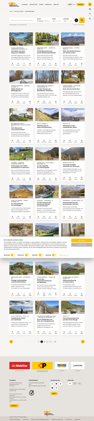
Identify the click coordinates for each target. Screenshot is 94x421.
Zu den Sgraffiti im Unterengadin (44, 169)
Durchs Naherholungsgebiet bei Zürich (19, 246)
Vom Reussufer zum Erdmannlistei (18, 131)
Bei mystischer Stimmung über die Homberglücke (70, 246)
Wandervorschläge (18, 11)
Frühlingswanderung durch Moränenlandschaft (45, 53)
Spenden (80, 4)
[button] (90, 4)
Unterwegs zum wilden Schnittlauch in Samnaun (21, 169)
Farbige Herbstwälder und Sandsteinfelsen (19, 286)
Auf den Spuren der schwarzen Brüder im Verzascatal (44, 207)
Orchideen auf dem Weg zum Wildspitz (19, 52)
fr (75, 383)
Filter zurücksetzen (79, 24)
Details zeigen (62, 418)
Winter (47, 21)
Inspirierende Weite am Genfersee (19, 324)
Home (10, 11)
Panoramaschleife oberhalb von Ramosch (72, 168)
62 (55, 347)
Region (54, 18)
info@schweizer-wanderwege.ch (17, 388)
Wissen (41, 4)
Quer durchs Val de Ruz (72, 91)
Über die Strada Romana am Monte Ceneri (72, 52)
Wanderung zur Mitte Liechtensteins (45, 129)
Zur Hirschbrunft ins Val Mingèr (17, 207)
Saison (39, 18)
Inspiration (48, 4)
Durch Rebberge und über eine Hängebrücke (46, 326)
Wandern (25, 4)
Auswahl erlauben (81, 407)
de (70, 383)
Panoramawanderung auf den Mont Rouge (71, 324)
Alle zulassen (81, 403)
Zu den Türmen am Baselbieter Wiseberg (45, 92)
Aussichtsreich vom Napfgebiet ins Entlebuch (43, 247)
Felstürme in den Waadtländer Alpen (70, 129)
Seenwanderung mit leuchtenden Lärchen (71, 206)
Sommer (40, 21)
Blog (54, 393)
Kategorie (66, 18)
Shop (70, 4)
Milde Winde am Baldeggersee (17, 92)
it (79, 383)
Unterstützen (33, 4)
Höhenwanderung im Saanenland (70, 286)
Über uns (56, 4)
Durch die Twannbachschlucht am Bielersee (45, 286)
